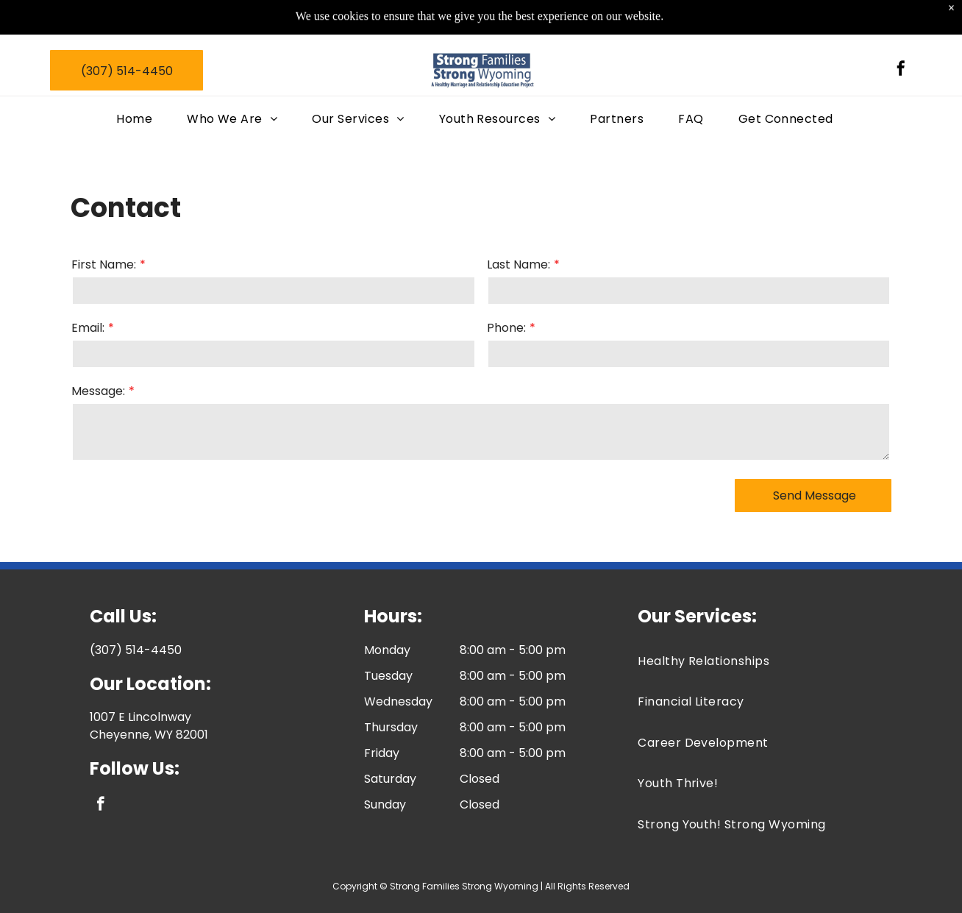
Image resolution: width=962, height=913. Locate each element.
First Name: (103, 264)
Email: (87, 327)
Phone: (506, 327)
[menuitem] (140, 108)
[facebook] (901, 59)
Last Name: (518, 264)
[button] (364, 108)
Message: (98, 391)
